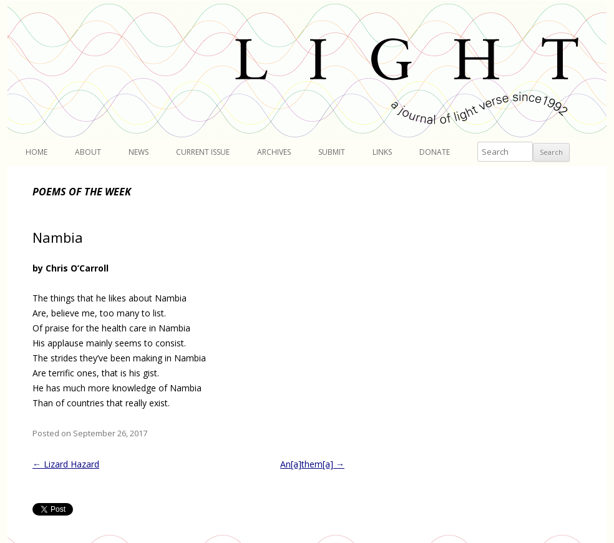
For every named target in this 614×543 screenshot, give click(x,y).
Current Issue (203, 152)
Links (382, 152)
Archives (274, 152)
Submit (331, 152)
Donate (434, 152)
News (139, 152)
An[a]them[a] (312, 464)
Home (36, 152)
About (88, 152)
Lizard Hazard (65, 464)
